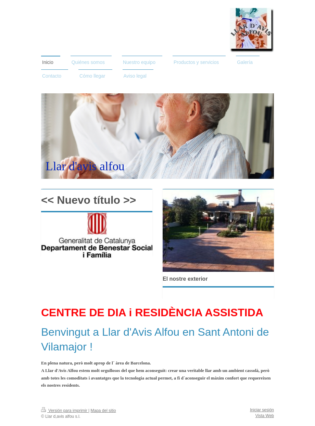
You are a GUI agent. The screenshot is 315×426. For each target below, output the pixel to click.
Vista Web (264, 415)
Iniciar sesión (262, 410)
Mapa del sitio (103, 410)
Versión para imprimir (64, 410)
